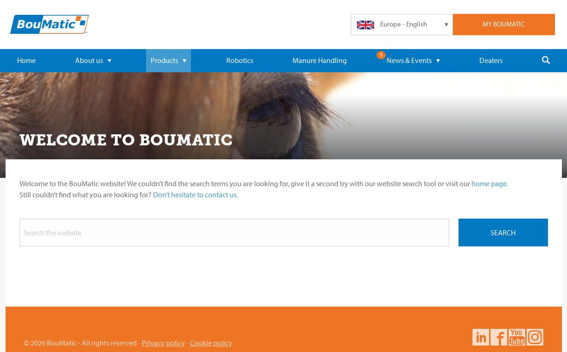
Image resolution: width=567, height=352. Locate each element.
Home (26, 60)
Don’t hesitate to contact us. (195, 194)
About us (93, 60)
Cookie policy (211, 342)
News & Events (413, 60)
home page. (489, 183)
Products (168, 60)
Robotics (239, 60)
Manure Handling (320, 60)
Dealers (491, 60)
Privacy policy (163, 342)
